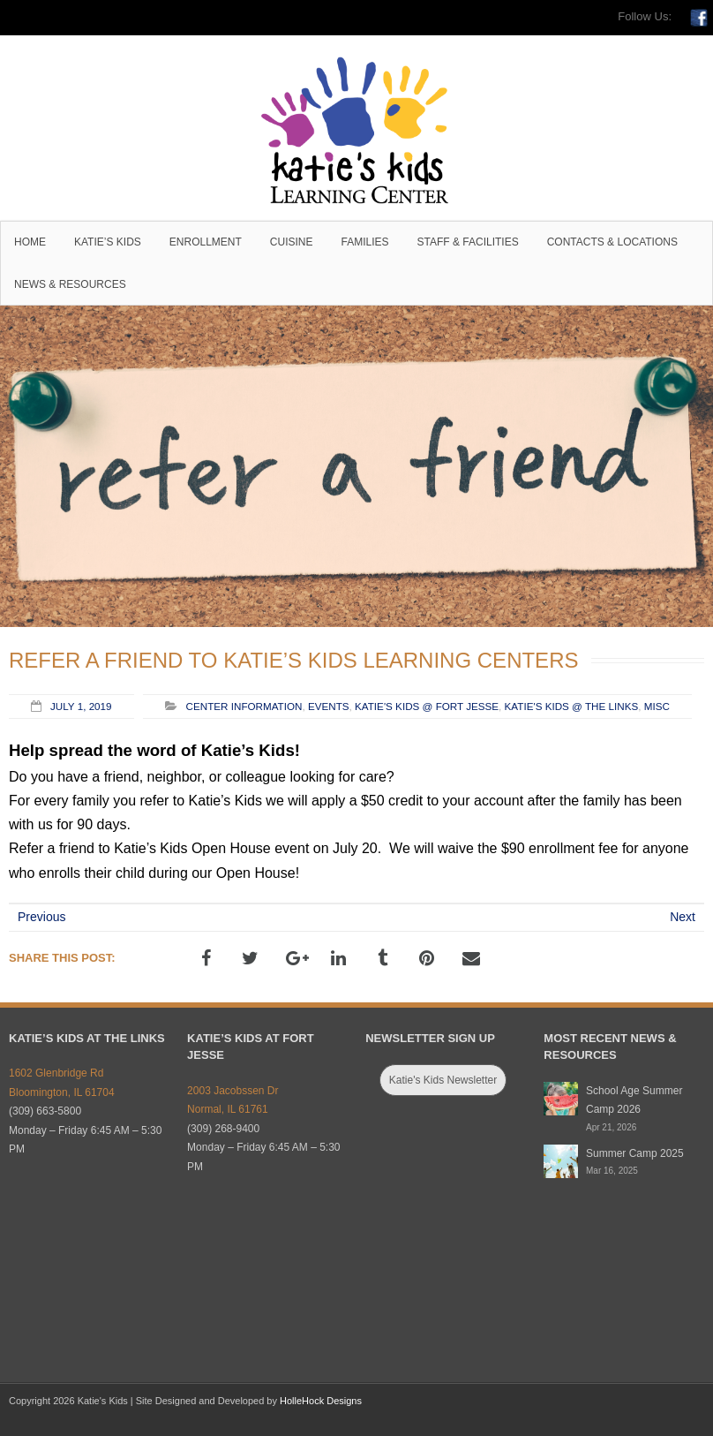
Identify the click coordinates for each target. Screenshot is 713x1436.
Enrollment (205, 242)
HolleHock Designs (321, 1400)
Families (365, 242)
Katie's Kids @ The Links (572, 706)
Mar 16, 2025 (612, 1170)
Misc (657, 706)
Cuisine (291, 242)
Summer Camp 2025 (635, 1153)
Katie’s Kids (107, 242)
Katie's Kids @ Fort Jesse (427, 706)
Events (328, 706)
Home (30, 242)
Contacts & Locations (612, 242)
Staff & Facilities (468, 242)
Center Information (244, 706)
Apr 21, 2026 (611, 1127)
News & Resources (70, 284)
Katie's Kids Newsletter (443, 1080)
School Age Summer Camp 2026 (634, 1100)
